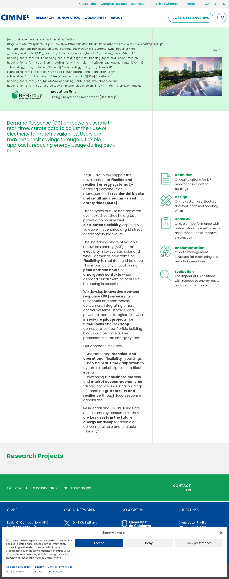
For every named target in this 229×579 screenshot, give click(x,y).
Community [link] (95, 17)
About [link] (117, 17)
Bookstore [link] (138, 4)
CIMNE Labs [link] (88, 4)
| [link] (151, 4)
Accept (98, 543)
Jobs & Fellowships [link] (191, 17)
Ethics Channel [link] (167, 4)
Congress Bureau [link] (114, 4)
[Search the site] (222, 17)
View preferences (199, 543)
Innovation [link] (69, 17)
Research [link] (45, 17)
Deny (149, 543)
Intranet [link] (189, 4)
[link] (207, 5)
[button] (221, 533)
